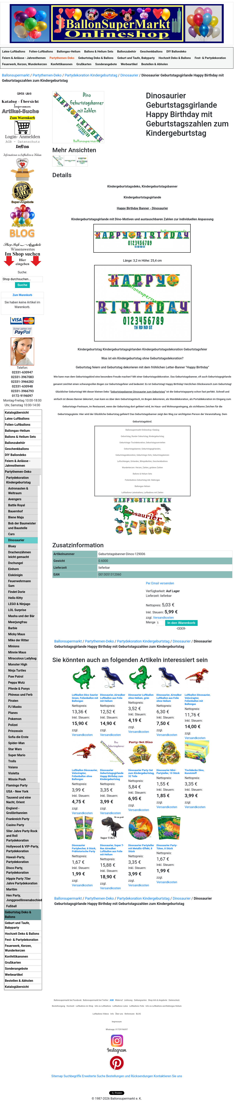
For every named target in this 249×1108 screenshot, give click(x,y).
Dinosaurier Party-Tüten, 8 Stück (167, 847)
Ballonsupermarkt (16, 75)
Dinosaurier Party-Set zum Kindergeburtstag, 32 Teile (141, 773)
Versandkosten (163, 617)
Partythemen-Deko (47, 75)
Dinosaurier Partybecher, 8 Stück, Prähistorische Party (84, 848)
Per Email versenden (160, 583)
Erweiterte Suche (93, 1076)
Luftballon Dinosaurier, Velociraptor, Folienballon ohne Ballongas (85, 775)
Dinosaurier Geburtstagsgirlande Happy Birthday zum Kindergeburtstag (112, 775)
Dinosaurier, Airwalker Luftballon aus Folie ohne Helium (169, 697)
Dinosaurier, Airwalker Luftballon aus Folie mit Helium (112, 697)
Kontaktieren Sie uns (168, 1076)
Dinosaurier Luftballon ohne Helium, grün (141, 696)
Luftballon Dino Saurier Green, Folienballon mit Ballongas (85, 697)
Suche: (22, 272)
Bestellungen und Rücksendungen (129, 1076)
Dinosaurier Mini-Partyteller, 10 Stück (168, 772)
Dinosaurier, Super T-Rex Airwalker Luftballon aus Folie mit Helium (112, 850)
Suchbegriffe (72, 1076)
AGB (112, 1000)
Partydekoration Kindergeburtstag (91, 75)
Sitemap (57, 1076)
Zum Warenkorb (22, 295)
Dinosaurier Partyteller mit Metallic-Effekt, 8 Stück (141, 848)
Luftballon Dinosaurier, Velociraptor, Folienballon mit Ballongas (197, 699)
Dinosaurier (129, 75)
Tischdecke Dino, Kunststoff (194, 772)
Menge (150, 622)
